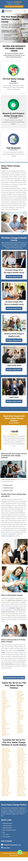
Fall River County (21, 795)
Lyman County (20, 749)
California (4, 697)
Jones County (20, 769)
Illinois (3, 716)
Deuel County (5, 769)
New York (19, 704)
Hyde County (5, 795)
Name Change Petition (18, 853)
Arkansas (4, 694)
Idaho (3, 715)
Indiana (3, 717)
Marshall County (6, 777)
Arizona (4, 695)
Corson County (20, 779)
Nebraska (19, 697)
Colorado (4, 698)
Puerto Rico (20, 712)
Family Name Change (7, 823)
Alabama (4, 692)
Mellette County (21, 776)
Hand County (20, 748)
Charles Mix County (6, 792)
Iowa (3, 713)
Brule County (5, 791)
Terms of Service (6, 836)
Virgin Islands (20, 725)
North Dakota (20, 695)
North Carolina (20, 694)
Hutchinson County (6, 761)
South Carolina (20, 716)
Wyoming (19, 732)
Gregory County (5, 786)
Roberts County (5, 776)
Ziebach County (21, 780)
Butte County (20, 791)
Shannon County (21, 789)
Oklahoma (19, 707)
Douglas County (5, 783)
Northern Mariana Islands (6, 735)
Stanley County (20, 770)
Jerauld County (5, 782)
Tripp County (20, 767)
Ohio (18, 706)
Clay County (5, 752)
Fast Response (13, 148)
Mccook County (5, 754)
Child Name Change (7, 825)
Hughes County (20, 763)
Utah (18, 722)
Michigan (4, 729)
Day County (4, 773)
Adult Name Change (7, 827)
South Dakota (20, 717)
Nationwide (7, 847)
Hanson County (5, 780)
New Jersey (20, 700)
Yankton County (5, 763)
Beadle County (5, 789)
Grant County (5, 770)
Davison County (5, 779)
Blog (4, 832)
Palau (18, 713)
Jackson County (21, 766)
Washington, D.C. (6, 701)
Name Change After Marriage (9, 830)
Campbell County (21, 785)
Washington (20, 728)
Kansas (3, 719)
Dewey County (20, 782)
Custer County (20, 792)
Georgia (4, 709)
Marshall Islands (6, 728)
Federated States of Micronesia (6, 706)
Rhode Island (20, 715)
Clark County (5, 772)
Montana (19, 692)
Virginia (19, 723)
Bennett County (21, 772)
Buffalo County (5, 794)
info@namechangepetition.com (9, 536)
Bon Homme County (6, 766)
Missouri (4, 732)
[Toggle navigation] (25, 11)
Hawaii (3, 712)
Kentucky (4, 720)
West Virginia (20, 731)
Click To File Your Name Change (14, 6)
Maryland (4, 725)
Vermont (19, 726)
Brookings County (6, 749)
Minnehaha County (6, 751)
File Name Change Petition (14, 276)
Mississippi (19, 691)
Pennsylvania (20, 710)
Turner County (5, 757)
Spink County (20, 755)
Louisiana (4, 722)
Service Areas (6, 834)
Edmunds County (21, 757)
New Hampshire (20, 698)
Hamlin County (5, 775)
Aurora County (20, 751)
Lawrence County (21, 794)
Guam (3, 710)
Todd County (20, 775)
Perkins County (20, 777)
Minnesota (4, 731)
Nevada (19, 703)
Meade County (20, 783)
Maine (3, 726)
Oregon (19, 709)
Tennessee (19, 719)
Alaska (3, 691)
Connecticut (5, 700)
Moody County (5, 760)
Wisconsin (19, 729)
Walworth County (21, 754)
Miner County (5, 788)
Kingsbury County (6, 764)
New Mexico (20, 701)
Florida (3, 704)
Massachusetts (5, 723)
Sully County (20, 764)
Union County (5, 748)
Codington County (6, 767)
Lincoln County (5, 755)
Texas (18, 720)
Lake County (5, 758)
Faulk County (20, 758)
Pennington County (21, 788)
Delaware (4, 703)
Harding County (20, 786)
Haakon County (20, 773)
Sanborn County (5, 785)
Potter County (20, 761)
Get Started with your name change (14, 677)
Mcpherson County (21, 760)
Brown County (20, 752)
